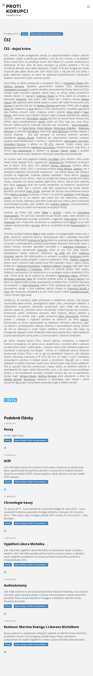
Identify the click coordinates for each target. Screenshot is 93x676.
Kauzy (24, 34)
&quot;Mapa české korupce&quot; (46, 34)
